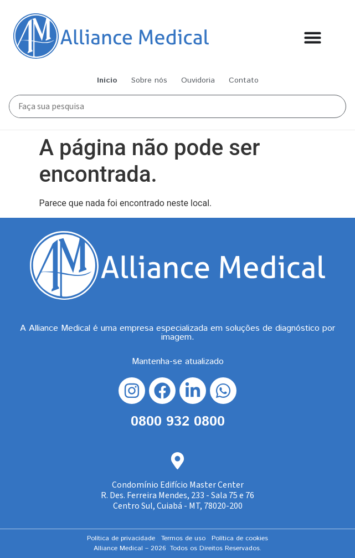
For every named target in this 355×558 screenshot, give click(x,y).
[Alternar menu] (312, 37)
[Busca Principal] (171, 106)
